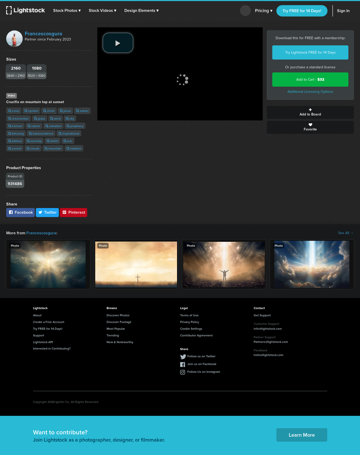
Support (38, 335)
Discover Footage (119, 322)
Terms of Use (189, 315)
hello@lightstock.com (268, 355)
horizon (15, 126)
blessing (16, 133)
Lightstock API (43, 342)
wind (55, 118)
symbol (31, 111)
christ (49, 111)
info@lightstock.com (268, 328)
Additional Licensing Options (310, 91)
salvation (53, 126)
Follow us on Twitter (201, 356)
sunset (14, 148)
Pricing (263, 10)
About (37, 315)
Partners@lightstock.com (271, 342)
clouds (33, 148)
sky (70, 118)
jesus (65, 111)
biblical (15, 141)
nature (34, 126)
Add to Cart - (310, 79)
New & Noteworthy (120, 342)
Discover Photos (118, 315)
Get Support (262, 315)
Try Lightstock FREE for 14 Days (310, 52)
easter (82, 111)
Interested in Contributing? (52, 348)
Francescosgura (43, 33)
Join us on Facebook (201, 364)
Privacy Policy (189, 322)
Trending (113, 335)
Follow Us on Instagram (203, 371)
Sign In (343, 11)
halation (74, 148)
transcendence (41, 133)
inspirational (69, 133)
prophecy (75, 126)
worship (34, 141)
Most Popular (116, 328)
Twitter (47, 212)
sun (67, 141)
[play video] (117, 42)
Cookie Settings (191, 328)
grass (39, 118)
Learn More (302, 435)
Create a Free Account (48, 322)
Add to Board (310, 112)
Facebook (20, 212)
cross (13, 111)
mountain (53, 148)
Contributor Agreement (196, 335)
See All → (346, 233)
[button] (67, 10)
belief (52, 141)
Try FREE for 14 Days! (302, 11)
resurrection (18, 118)
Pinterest (73, 212)
